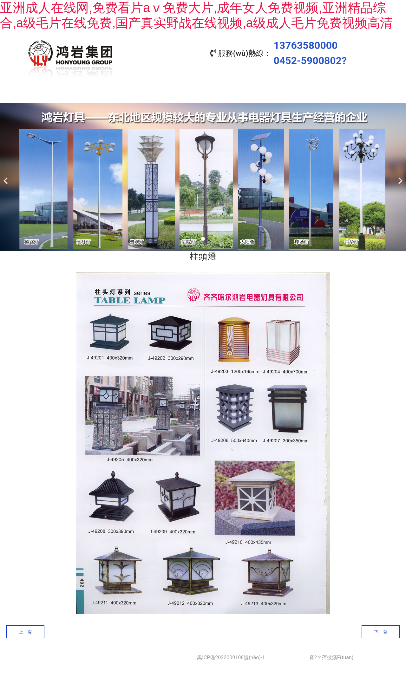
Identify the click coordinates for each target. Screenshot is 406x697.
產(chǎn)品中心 (174, 95)
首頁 (60, 95)
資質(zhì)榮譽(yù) (288, 95)
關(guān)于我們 (117, 95)
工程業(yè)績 (231, 95)
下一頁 (380, 632)
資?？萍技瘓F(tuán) (331, 658)
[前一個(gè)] (6, 177)
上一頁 (25, 632)
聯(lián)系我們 (346, 95)
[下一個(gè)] (399, 177)
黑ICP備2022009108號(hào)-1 (231, 658)
